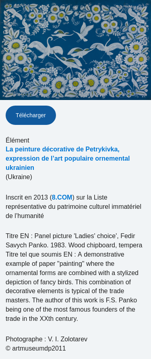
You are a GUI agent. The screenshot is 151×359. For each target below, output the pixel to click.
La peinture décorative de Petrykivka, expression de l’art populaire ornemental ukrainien (68, 158)
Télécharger (31, 115)
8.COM (62, 197)
